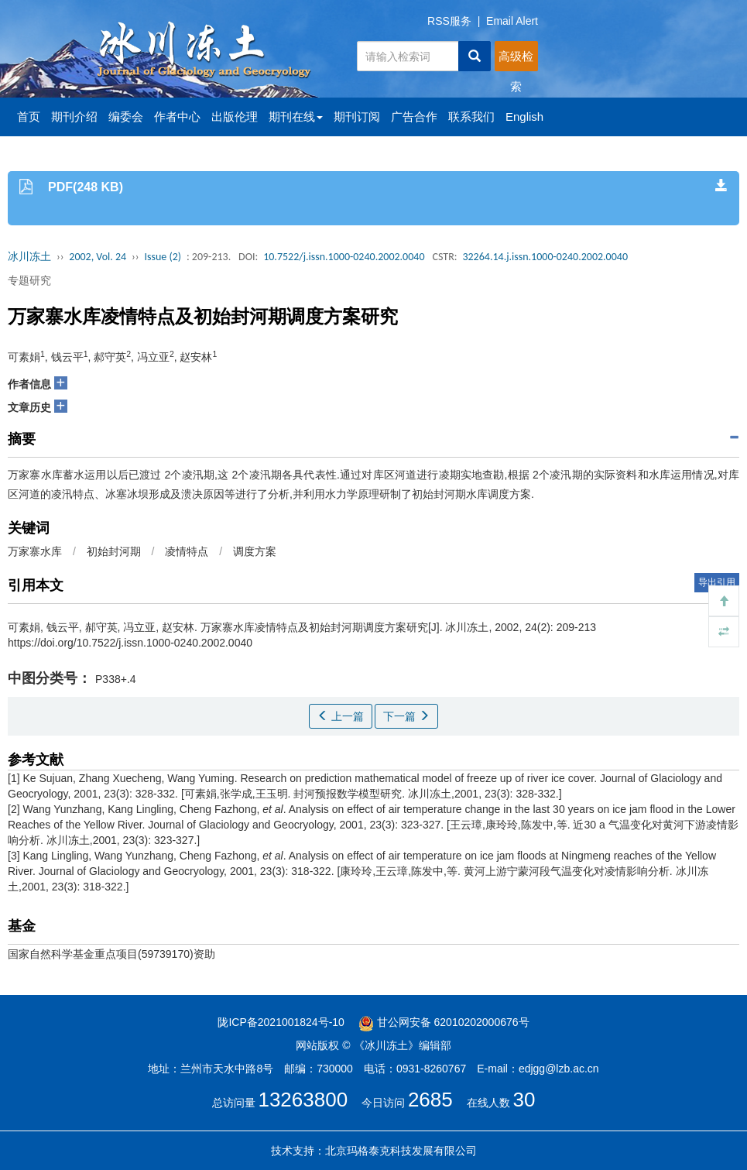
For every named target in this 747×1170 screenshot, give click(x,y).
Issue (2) (162, 256)
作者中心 (177, 116)
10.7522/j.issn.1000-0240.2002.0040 (343, 256)
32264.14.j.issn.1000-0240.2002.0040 (545, 256)
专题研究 (29, 280)
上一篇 (340, 716)
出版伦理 (234, 116)
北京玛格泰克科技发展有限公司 (401, 1150)
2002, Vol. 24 (97, 256)
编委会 (125, 116)
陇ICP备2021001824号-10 (281, 1022)
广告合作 (414, 116)
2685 (430, 1099)
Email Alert (512, 21)
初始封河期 (114, 551)
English (524, 116)
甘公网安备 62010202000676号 (443, 1022)
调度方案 (254, 551)
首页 (28, 116)
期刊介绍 (74, 116)
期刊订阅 (357, 116)
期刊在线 (296, 116)
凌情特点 (186, 551)
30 (524, 1099)
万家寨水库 (35, 551)
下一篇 (406, 716)
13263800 (303, 1099)
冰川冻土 (29, 256)
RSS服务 (449, 21)
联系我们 (471, 116)
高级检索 (516, 60)
